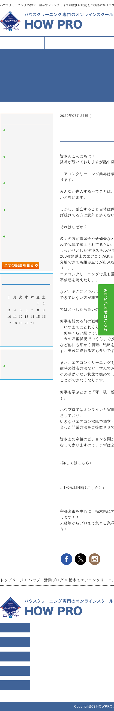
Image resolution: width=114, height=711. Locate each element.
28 (32, 329)
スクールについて (66, 45)
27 (27, 329)
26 (21, 329)
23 (44, 323)
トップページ (22, 43)
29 (38, 329)
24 (9, 329)
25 (15, 329)
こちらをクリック (75, 494)
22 (38, 323)
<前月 (17, 342)
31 (9, 336)
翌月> (36, 342)
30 (44, 329)
